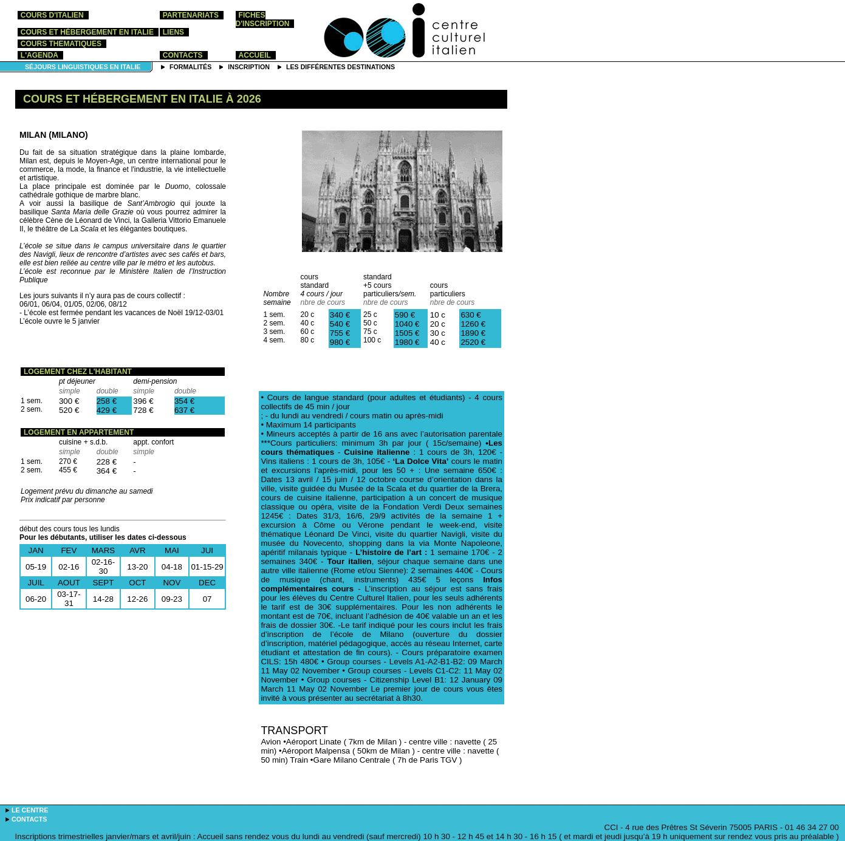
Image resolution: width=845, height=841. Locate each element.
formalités (190, 66)
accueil (255, 55)
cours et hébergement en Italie (87, 32)
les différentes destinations (340, 66)
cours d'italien (52, 15)
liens (173, 32)
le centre (30, 810)
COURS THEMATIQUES (61, 43)
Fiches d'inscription (263, 19)
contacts (183, 55)
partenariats (191, 15)
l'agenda (39, 55)
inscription (249, 66)
